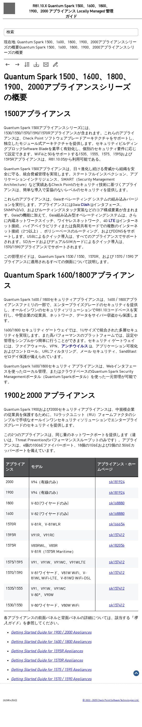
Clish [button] (87, 205)
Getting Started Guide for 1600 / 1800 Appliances (51, 642)
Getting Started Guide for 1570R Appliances (47, 660)
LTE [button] (114, 221)
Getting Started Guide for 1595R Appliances (47, 651)
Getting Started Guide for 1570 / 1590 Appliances (51, 679)
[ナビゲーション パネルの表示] (9, 8)
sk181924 (117, 482)
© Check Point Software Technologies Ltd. (110, 700)
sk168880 (117, 503)
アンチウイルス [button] (76, 346)
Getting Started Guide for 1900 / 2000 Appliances (51, 633)
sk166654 (117, 524)
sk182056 (117, 546)
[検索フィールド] (71, 32)
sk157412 (117, 535)
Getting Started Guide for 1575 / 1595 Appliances (51, 670)
